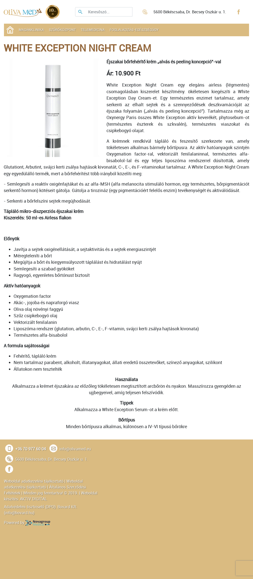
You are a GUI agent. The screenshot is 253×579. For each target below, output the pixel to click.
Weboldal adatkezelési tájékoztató (33, 481)
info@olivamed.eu (75, 449)
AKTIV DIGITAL (33, 499)
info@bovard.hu (19, 512)
